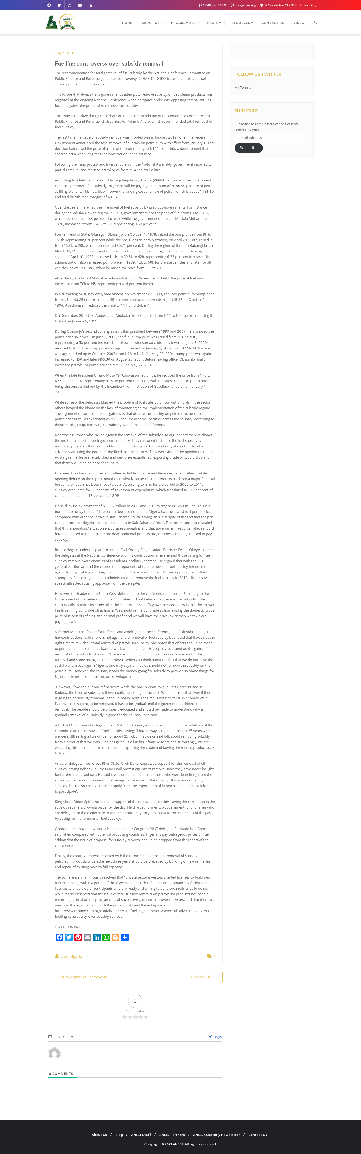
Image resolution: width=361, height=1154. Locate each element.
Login (215, 1036)
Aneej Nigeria (68, 956)
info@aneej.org (243, 5)
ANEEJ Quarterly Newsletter (216, 1134)
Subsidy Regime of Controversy (82, 977)
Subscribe (248, 147)
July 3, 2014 (64, 53)
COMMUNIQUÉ (201, 977)
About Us (99, 1134)
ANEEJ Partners (172, 1134)
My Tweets (243, 87)
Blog (119, 1134)
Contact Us (257, 1134)
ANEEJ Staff (141, 1134)
